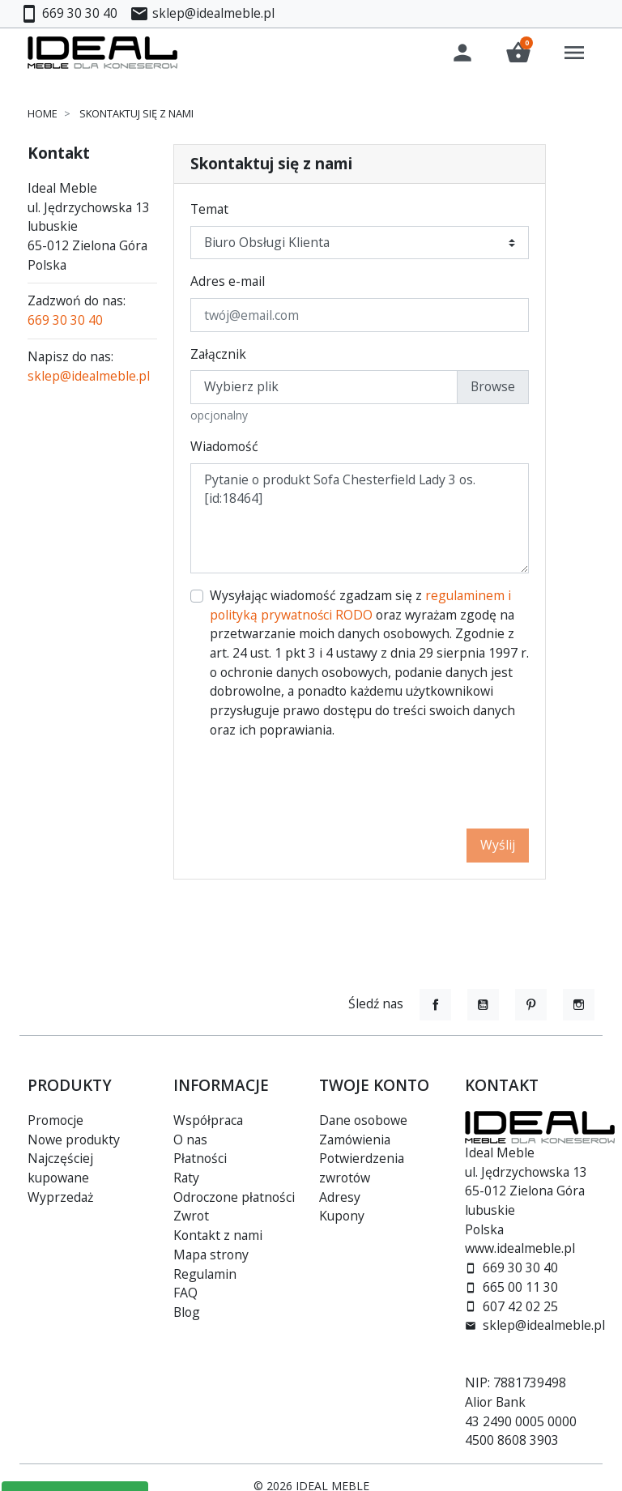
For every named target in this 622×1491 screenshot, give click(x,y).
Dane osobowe (363, 1120)
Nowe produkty (74, 1139)
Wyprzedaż (60, 1197)
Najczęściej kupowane (60, 1167)
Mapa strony (211, 1254)
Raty (186, 1177)
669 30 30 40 (65, 322)
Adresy (339, 1197)
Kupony (341, 1216)
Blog (186, 1312)
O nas (190, 1139)
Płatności (200, 1158)
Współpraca (208, 1120)
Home (43, 116)
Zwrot (191, 1216)
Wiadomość (224, 449)
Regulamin (204, 1274)
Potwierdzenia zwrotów (361, 1167)
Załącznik (218, 356)
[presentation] (406, 786)
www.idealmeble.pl (520, 1248)
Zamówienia (354, 1139)
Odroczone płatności (234, 1197)
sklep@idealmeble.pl (89, 377)
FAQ (185, 1292)
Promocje (55, 1120)
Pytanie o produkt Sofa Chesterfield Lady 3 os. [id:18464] (359, 521)
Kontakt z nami (217, 1235)
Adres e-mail (227, 283)
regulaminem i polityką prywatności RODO (360, 607)
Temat (209, 211)
